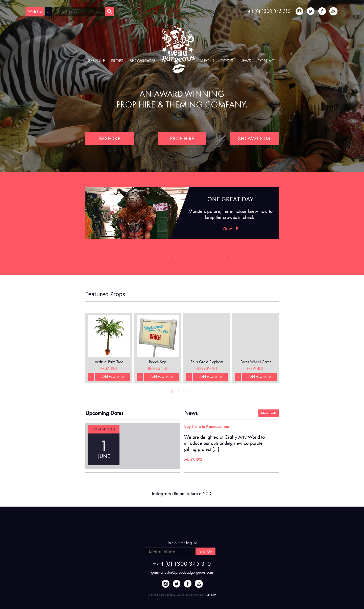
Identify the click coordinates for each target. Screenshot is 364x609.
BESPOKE (109, 138)
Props (117, 60)
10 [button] (169, 258)
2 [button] (119, 258)
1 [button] (112, 258)
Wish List (35, 11)
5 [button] (138, 258)
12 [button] (182, 258)
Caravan (211, 594)
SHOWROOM (254, 138)
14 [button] (194, 258)
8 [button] (157, 258)
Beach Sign (158, 361)
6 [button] (144, 258)
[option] (182, 213)
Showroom (142, 60)
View (230, 228)
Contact (266, 60)
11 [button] (176, 258)
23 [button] (251, 258)
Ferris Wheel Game (256, 361)
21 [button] (239, 258)
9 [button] (163, 258)
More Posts (268, 413)
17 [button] (213, 258)
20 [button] (232, 258)
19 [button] (226, 258)
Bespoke (96, 60)
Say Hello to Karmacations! (207, 426)
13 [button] (188, 258)
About (207, 60)
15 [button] (201, 258)
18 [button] (220, 258)
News (245, 60)
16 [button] (207, 258)
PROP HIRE (182, 138)
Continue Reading (208, 460)
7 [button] (150, 258)
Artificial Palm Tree (109, 361)
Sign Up (205, 551)
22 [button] (245, 258)
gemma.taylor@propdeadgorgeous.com (182, 572)
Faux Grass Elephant (207, 361)
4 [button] (131, 258)
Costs (227, 60)
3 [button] (125, 258)
